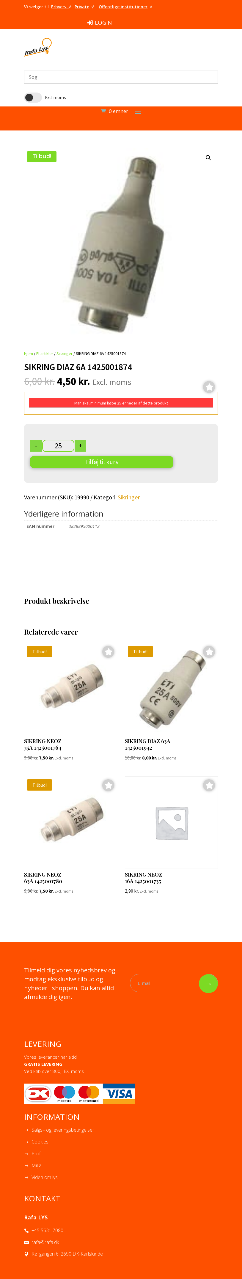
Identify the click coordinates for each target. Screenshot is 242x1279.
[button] (208, 157)
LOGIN (103, 22)
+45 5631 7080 (47, 1230)
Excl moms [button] (55, 97)
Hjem (28, 353)
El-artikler (44, 353)
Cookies (40, 1141)
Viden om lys (45, 1177)
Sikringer (64, 353)
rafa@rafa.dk (45, 1242)
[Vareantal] (58, 446)
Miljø (37, 1165)
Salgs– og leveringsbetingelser (63, 1130)
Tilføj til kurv (102, 462)
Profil (37, 1153)
